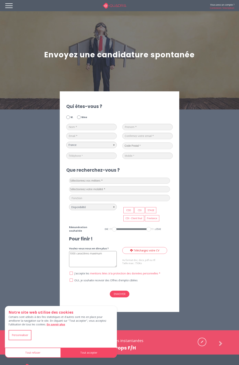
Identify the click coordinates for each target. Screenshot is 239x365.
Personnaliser (20, 335)
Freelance (152, 218)
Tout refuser (32, 352)
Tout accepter (88, 352)
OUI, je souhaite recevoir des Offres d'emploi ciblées (106, 280)
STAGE (151, 210)
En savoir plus (56, 324)
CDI (140, 210)
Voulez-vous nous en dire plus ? (89, 248)
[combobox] (119, 181)
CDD (128, 210)
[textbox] (98, 180)
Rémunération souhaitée (78, 228)
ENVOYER (119, 294)
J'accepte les (81, 273)
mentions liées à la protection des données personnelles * (125, 273)
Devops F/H (122, 348)
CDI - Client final (133, 218)
